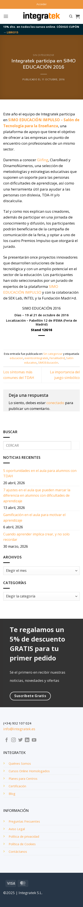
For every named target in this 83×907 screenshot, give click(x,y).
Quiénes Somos (20, 763)
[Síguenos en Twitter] (20, 740)
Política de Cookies (22, 844)
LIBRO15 (12, 32)
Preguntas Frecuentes (24, 821)
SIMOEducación (48, 362)
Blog (12, 794)
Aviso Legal (17, 829)
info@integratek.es (19, 728)
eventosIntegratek (36, 358)
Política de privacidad (24, 836)
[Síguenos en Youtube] (34, 740)
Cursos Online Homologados (29, 771)
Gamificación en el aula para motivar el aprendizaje (34, 517)
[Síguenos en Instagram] (13, 740)
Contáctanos (18, 852)
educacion (16, 358)
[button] (42, 4)
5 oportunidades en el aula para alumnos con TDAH (40, 473)
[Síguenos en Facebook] (6, 740)
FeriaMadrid (57, 358)
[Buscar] (70, 16)
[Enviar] (75, 445)
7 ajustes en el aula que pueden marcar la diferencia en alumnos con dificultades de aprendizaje (36, 495)
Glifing (42, 159)
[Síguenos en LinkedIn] (27, 740)
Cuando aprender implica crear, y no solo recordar (36, 537)
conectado (55, 402)
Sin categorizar (43, 55)
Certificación (17, 786)
